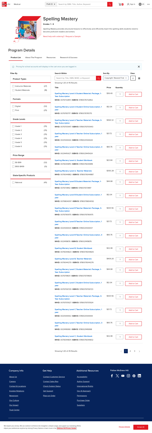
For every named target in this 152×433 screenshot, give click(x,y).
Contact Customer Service (54, 377)
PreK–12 (13, 4)
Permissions (82, 396)
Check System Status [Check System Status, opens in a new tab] (52, 386)
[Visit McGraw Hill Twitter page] (117, 376)
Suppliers (81, 405)
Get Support (48, 391)
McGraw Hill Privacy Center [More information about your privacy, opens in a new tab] (66, 430)
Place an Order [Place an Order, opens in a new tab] (49, 396)
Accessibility (82, 377)
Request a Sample (73, 36)
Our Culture (14, 400)
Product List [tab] (16, 57)
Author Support (83, 381)
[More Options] (148, 4)
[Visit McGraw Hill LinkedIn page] (139, 376)
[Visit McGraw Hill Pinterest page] (133, 376)
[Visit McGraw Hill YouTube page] (122, 376)
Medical (35, 4)
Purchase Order (83, 400)
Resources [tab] (51, 57)
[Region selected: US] (141, 4)
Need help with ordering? (53, 36)
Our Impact (13, 405)
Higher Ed (24, 4)
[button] (131, 4)
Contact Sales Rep (50, 381)
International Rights (85, 386)
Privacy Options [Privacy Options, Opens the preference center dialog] (124, 428)
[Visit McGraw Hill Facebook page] (112, 376)
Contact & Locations (17, 386)
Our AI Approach (84, 391)
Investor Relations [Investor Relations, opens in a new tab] (16, 391)
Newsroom (13, 396)
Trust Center (14, 410)
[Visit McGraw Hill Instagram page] (128, 376)
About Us (13, 377)
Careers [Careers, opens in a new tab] (12, 381)
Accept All (140, 429)
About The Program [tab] (33, 57)
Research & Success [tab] (68, 57)
